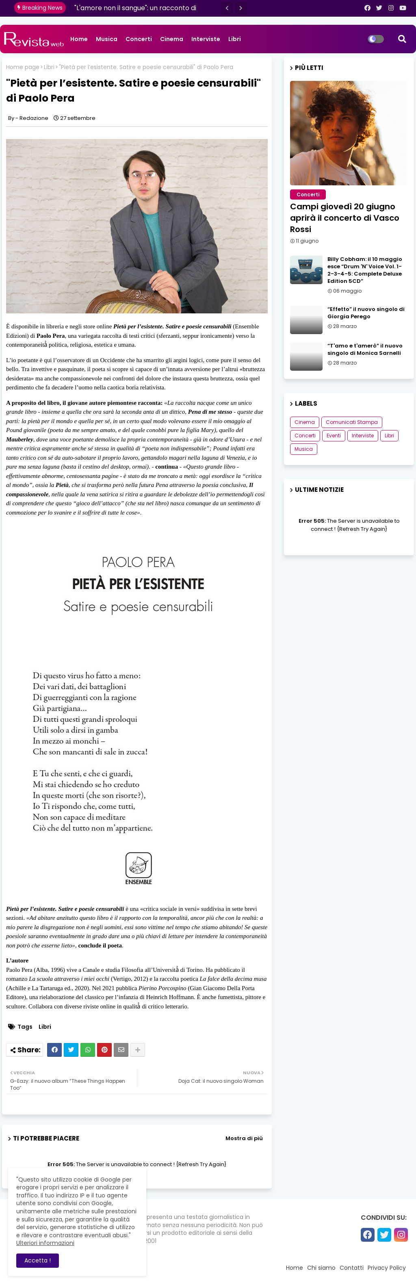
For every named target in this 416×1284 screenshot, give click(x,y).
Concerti (139, 39)
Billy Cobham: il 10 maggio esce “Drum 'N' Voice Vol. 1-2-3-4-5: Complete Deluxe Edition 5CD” (364, 270)
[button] (227, 8)
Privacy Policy (387, 1268)
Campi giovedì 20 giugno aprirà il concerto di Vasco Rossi (344, 218)
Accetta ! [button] (37, 1260)
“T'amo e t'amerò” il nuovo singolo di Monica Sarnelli (365, 349)
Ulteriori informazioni (45, 1243)
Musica (106, 39)
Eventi (334, 435)
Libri (234, 39)
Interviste (205, 39)
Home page (22, 67)
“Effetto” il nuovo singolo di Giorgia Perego (366, 313)
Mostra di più (244, 1138)
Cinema (171, 39)
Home (79, 39)
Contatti (352, 1268)
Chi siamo (321, 1268)
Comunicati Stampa (352, 422)
